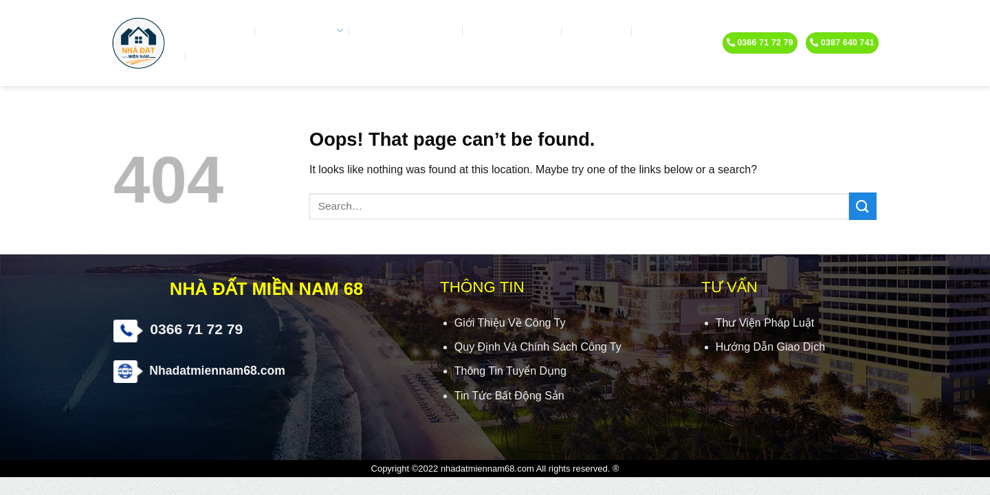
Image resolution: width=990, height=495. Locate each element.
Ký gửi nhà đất (514, 30)
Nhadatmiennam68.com (217, 370)
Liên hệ (214, 56)
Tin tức (661, 30)
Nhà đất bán (303, 30)
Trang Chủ (218, 30)
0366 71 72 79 (196, 329)
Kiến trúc (598, 30)
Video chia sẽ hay (407, 30)
